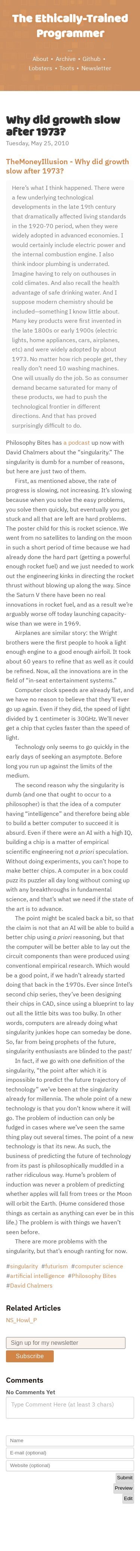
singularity (24, 1266)
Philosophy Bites (94, 1275)
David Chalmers (31, 1285)
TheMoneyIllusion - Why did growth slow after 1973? (67, 166)
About (40, 58)
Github (91, 58)
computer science (99, 1266)
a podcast (76, 442)
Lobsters (40, 68)
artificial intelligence (37, 1275)
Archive (66, 58)
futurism (56, 1266)
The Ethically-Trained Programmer (70, 26)
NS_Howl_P (21, 1320)
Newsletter (96, 68)
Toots (66, 68)
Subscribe (30, 1356)
